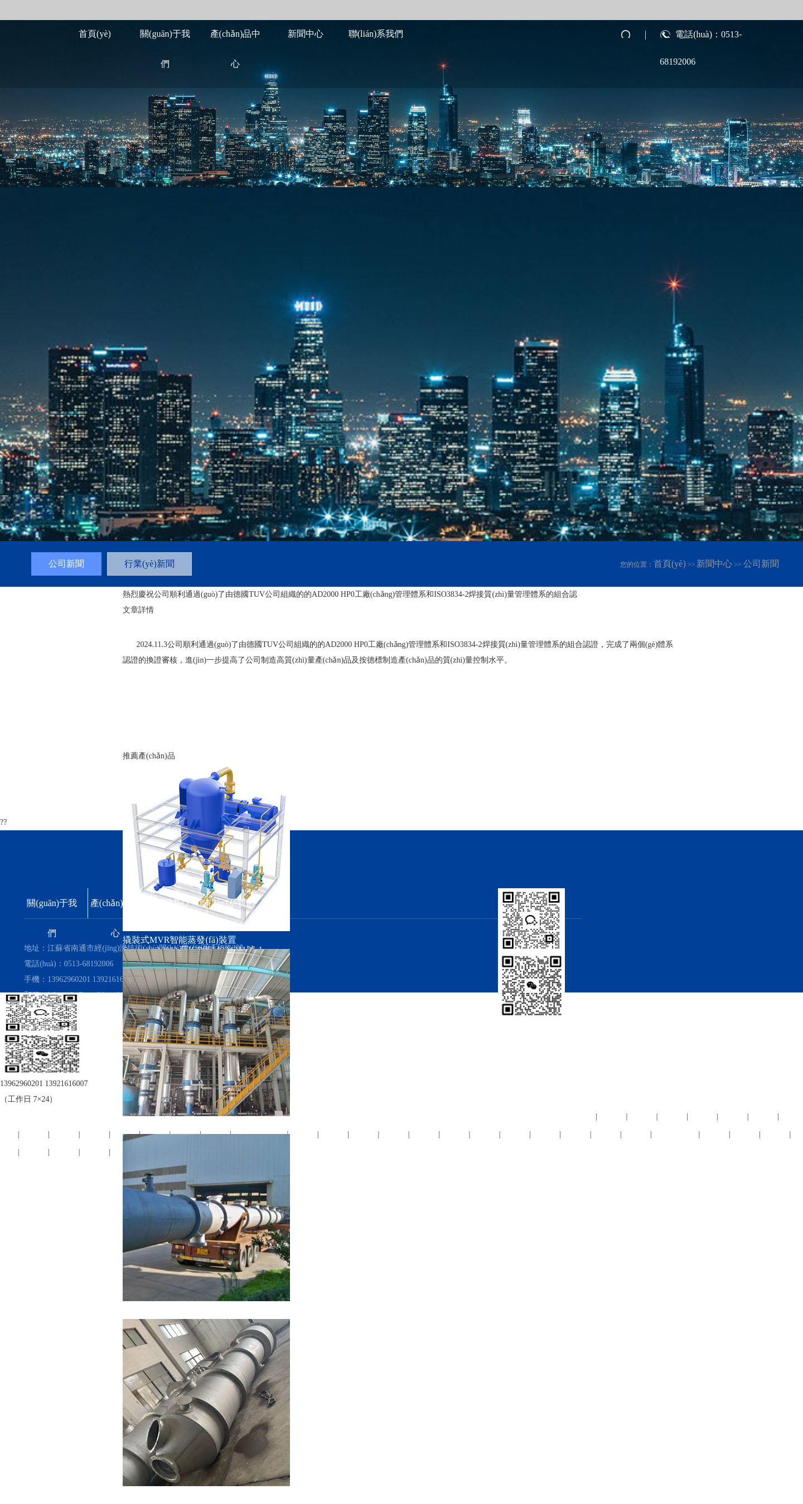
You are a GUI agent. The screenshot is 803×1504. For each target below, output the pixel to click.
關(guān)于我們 (165, 39)
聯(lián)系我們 (376, 33)
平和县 (715, 1133)
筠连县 (34, 1133)
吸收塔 (136, 1495)
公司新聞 (761, 563)
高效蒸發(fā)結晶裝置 (165, 1125)
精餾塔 (136, 1310)
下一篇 (165, 739)
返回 (189, 739)
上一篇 (136, 739)
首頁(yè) (95, 33)
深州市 (95, 1151)
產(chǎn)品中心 (235, 39)
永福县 (703, 1116)
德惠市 (65, 1151)
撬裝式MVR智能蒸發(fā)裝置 (179, 940)
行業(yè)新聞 (149, 563)
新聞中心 (305, 33)
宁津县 (745, 1133)
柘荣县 (776, 1133)
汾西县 (764, 1116)
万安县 (733, 1116)
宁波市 (34, 1151)
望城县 (65, 1133)
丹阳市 (95, 1133)
